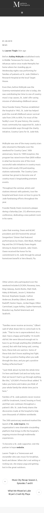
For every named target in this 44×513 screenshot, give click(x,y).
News (5, 45)
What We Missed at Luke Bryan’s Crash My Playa (19, 492)
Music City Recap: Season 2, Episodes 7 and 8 (24, 481)
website (20, 447)
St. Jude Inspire (18, 424)
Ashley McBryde (16, 57)
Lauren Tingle (11, 51)
